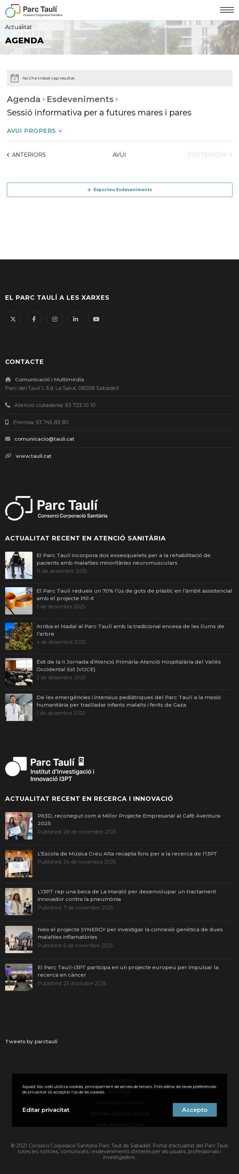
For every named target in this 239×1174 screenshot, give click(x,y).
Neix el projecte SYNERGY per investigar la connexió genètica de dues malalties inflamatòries (130, 933)
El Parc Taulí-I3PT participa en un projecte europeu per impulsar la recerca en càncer (128, 971)
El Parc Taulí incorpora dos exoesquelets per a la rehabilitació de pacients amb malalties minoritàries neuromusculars (124, 559)
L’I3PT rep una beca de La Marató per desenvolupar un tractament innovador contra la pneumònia (127, 895)
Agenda (24, 99)
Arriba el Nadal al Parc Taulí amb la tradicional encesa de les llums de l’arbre (130, 630)
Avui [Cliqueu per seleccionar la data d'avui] (119, 155)
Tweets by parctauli (31, 1041)
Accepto (195, 1109)
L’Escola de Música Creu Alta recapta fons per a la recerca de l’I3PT (127, 853)
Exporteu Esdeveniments (119, 189)
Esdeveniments (80, 99)
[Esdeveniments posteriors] (209, 155)
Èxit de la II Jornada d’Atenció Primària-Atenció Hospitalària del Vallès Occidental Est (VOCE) (129, 666)
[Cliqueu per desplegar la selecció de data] (34, 131)
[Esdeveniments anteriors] (26, 155)
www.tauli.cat (34, 456)
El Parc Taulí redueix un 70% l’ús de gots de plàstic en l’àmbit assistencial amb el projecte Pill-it (134, 595)
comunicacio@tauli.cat (44, 439)
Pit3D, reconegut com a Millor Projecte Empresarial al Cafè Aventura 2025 (129, 819)
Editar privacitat (45, 1109)
